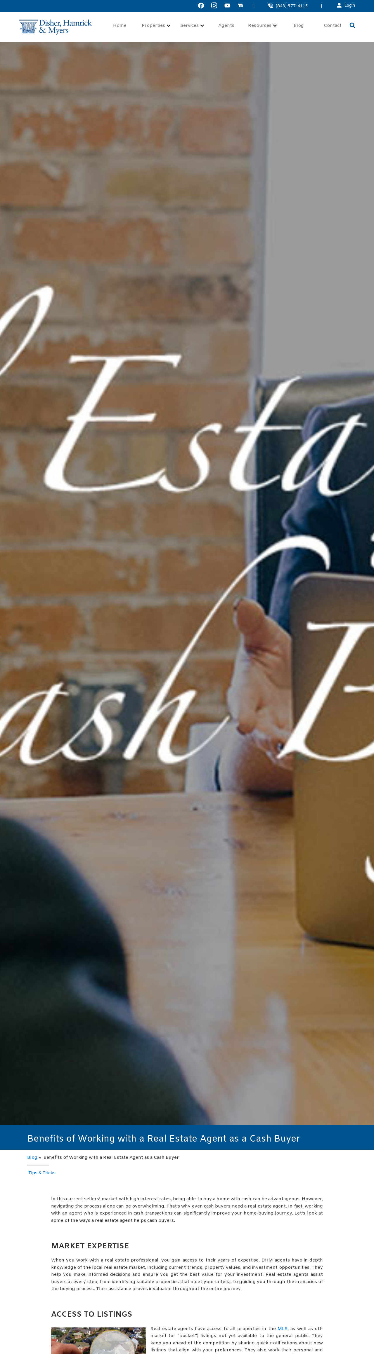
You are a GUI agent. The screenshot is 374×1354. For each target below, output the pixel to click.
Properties (156, 26)
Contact (333, 26)
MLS (283, 1329)
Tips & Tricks (42, 1173)
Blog (299, 26)
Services (192, 26)
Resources (262, 26)
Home (120, 26)
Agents (226, 26)
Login (349, 5)
